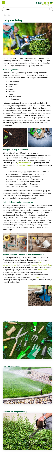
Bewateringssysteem (12, 366)
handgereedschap (23, 165)
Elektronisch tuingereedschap (15, 412)
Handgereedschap (10, 321)
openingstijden (36, 277)
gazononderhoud (24, 163)
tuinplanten (42, 270)
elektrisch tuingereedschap (40, 265)
